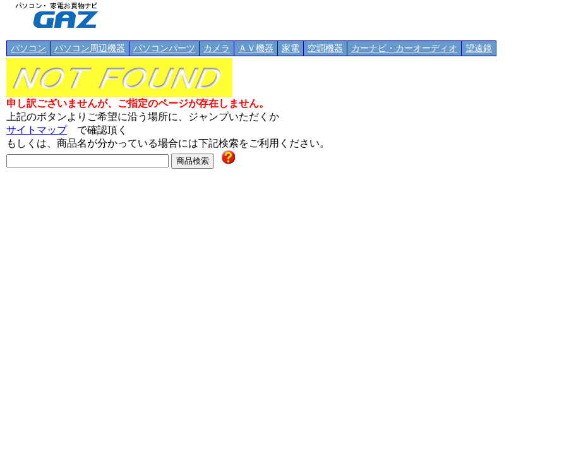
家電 (290, 48)
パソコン (28, 48)
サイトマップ (36, 129)
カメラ (216, 48)
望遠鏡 (478, 48)
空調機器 (325, 48)
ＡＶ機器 (255, 48)
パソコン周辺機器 (89, 48)
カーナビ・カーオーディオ (404, 48)
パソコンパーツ (164, 48)
